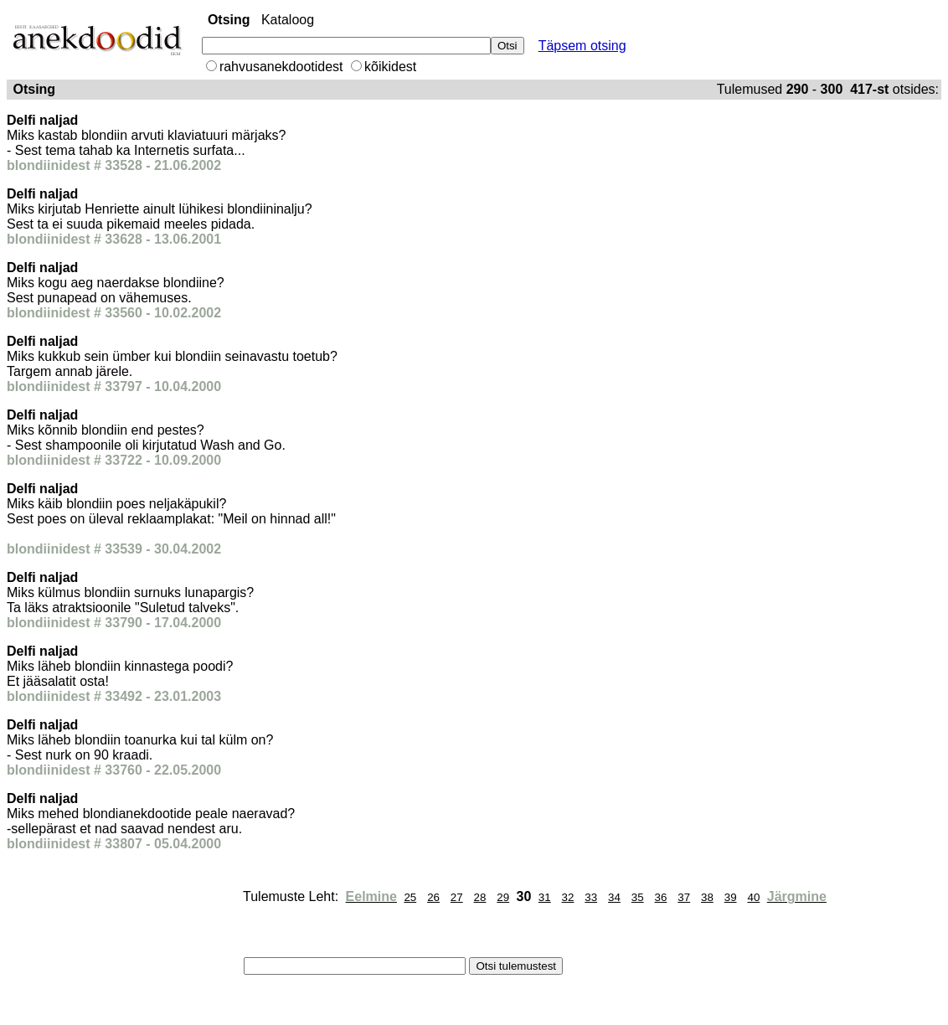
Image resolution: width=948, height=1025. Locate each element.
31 (544, 897)
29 (503, 897)
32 (568, 897)
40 (753, 897)
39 (730, 897)
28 (480, 897)
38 (707, 897)
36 (661, 897)
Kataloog (287, 20)
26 (433, 897)
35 (637, 897)
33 (591, 897)
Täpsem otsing (582, 46)
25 (410, 897)
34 (614, 897)
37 (684, 897)
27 (457, 897)
